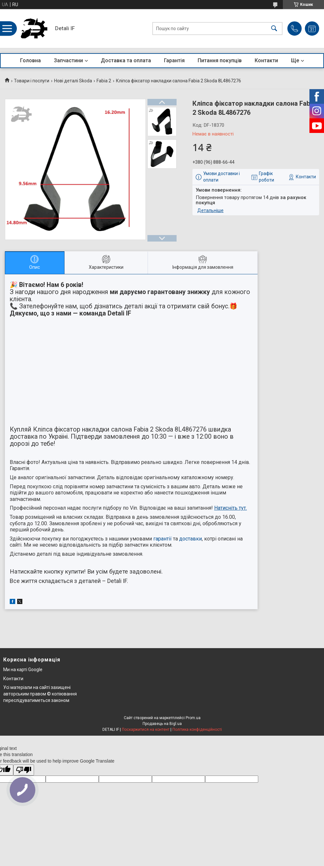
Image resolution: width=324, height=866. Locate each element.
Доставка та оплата (126, 60)
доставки (190, 539)
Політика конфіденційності (197, 729)
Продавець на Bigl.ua (162, 723)
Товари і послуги (31, 80)
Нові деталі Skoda (73, 80)
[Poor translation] (23, 770)
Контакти (266, 60)
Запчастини (68, 60)
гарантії (162, 539)
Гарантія (174, 60)
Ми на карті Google (22, 669)
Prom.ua (193, 718)
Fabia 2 (104, 80)
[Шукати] (274, 29)
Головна (30, 60)
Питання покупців (220, 60)
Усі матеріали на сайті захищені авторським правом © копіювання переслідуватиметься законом (40, 694)
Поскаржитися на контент (145, 729)
